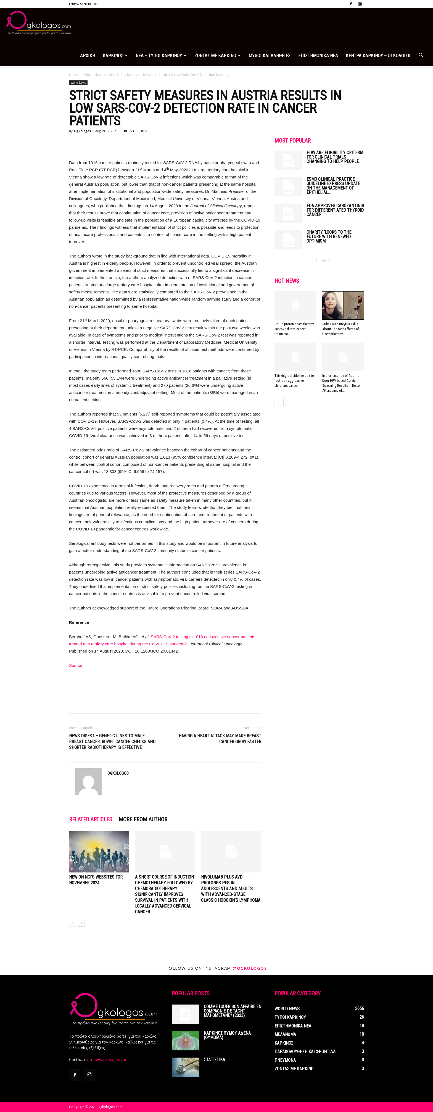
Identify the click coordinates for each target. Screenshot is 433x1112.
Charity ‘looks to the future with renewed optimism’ (329, 237)
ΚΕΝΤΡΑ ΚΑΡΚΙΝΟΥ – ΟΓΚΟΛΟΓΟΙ (378, 55)
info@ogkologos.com (109, 1059)
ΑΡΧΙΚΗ (87, 55)
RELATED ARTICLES (90, 819)
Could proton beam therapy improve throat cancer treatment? (294, 329)
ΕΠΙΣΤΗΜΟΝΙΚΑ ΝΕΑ (318, 55)
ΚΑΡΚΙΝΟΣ (115, 55)
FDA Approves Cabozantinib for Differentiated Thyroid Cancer (335, 210)
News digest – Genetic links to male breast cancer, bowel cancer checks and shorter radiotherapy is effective (112, 741)
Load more (319, 260)
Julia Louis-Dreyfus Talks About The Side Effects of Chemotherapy (340, 329)
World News (93, 74)
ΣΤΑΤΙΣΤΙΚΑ (214, 1059)
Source (75, 665)
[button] (420, 56)
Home (74, 74)
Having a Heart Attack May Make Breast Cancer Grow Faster (220, 738)
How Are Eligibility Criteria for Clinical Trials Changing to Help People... (335, 157)
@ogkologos (250, 968)
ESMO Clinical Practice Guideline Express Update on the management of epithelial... (333, 186)
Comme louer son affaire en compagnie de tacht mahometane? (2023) (232, 1011)
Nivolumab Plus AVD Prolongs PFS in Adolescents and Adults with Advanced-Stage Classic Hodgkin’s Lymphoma (230, 888)
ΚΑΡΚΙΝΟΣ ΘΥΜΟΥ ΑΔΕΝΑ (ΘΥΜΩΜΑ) (227, 1035)
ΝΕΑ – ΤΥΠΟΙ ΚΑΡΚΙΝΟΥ (161, 55)
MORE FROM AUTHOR (143, 819)
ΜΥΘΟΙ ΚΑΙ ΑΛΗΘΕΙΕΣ (270, 55)
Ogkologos (82, 131)
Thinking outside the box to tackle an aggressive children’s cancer (294, 381)
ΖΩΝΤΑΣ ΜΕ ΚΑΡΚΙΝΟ (217, 55)
